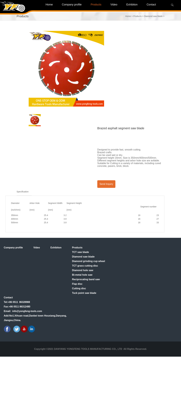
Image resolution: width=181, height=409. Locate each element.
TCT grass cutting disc (85, 265)
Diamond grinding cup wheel (88, 261)
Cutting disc (79, 288)
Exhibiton (56, 247)
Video (36, 247)
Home (49, 4)
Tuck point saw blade (84, 293)
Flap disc (77, 284)
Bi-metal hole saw (82, 275)
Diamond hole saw (82, 270)
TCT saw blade (80, 252)
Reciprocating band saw (86, 279)
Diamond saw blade (153, 16)
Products (137, 16)
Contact (8, 297)
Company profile (13, 247)
